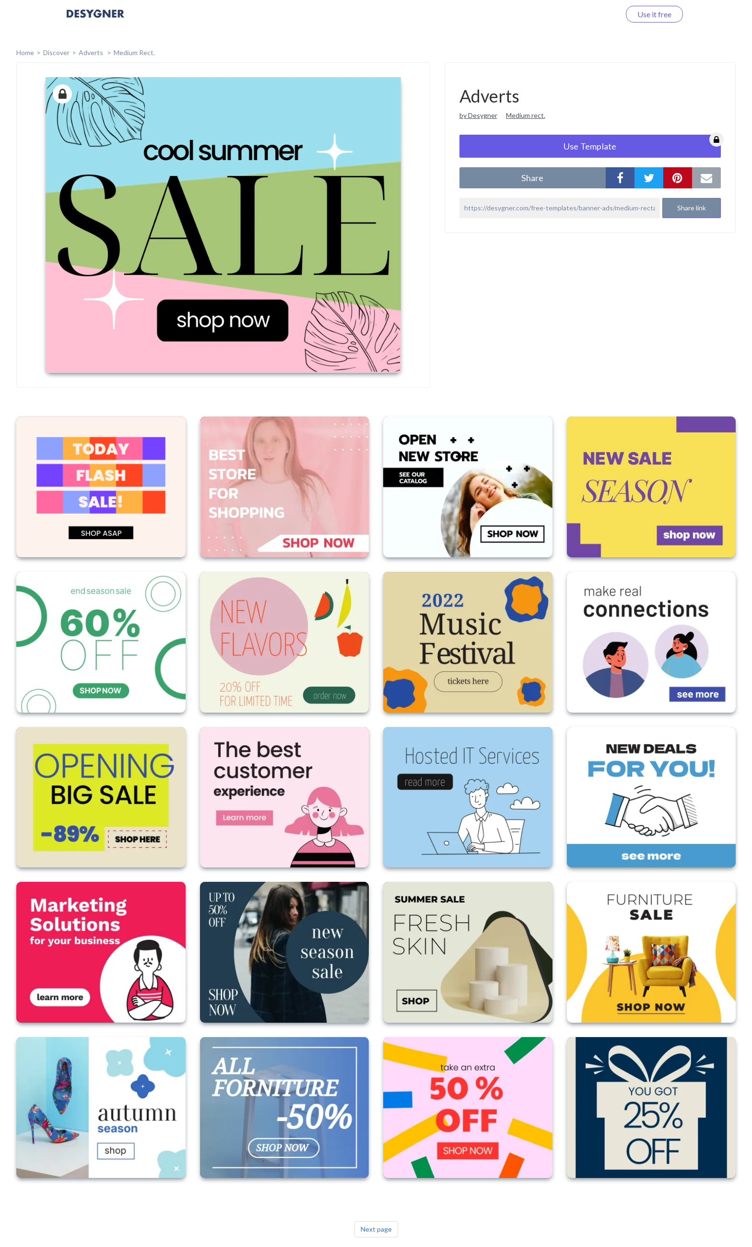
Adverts (92, 52)
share (532, 178)
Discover (56, 52)
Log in (598, 14)
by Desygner (478, 115)
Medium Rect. (134, 52)
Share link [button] (691, 208)
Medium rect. (525, 115)
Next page (376, 1229)
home (25, 52)
